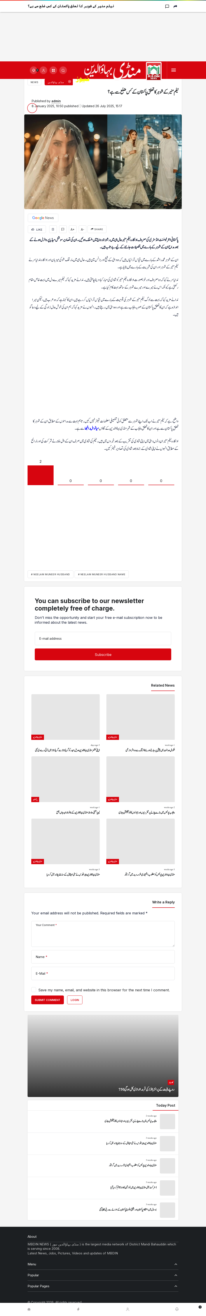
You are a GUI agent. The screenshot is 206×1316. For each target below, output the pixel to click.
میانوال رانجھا (92, 428)
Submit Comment (47, 1000)
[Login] (43, 70)
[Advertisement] (103, 30)
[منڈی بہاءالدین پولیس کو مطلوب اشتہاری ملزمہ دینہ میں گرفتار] (140, 848)
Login (75, 1000)
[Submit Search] (63, 70)
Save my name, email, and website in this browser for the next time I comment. (104, 990)
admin (56, 101)
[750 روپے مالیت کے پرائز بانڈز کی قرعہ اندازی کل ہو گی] (103, 1056)
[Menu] (173, 70)
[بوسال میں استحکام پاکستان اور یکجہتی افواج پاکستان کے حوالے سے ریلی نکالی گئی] (103, 1210)
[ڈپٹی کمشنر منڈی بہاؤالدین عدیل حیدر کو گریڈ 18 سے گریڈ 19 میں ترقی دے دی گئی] (65, 723)
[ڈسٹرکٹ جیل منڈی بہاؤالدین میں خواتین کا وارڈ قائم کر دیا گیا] (103, 1188)
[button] (53, 70)
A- (82, 229)
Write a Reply (163, 902)
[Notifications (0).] (33, 70)
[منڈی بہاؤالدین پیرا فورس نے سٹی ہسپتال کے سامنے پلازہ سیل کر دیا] (65, 848)
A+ (73, 229)
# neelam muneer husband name (101, 574)
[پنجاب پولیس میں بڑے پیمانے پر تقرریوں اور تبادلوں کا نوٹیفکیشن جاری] (140, 785)
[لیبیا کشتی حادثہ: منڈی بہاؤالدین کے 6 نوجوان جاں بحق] (65, 785)
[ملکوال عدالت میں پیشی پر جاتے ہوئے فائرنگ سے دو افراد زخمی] (140, 723)
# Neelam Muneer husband (50, 574)
